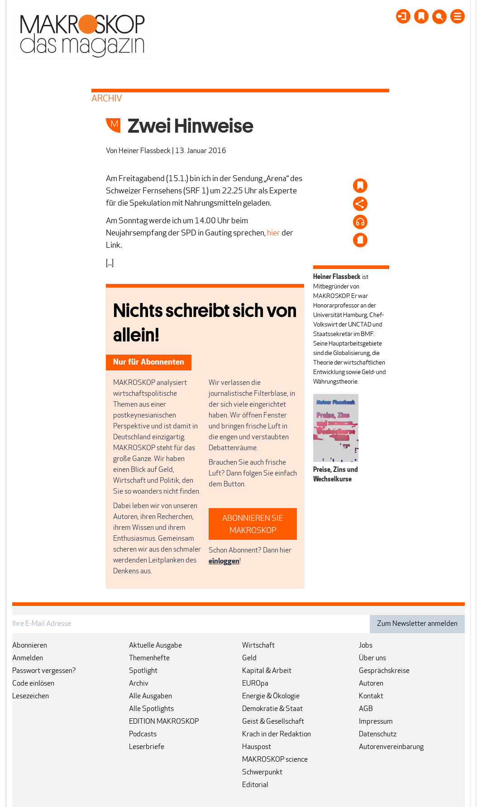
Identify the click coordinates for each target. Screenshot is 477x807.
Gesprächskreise (384, 671)
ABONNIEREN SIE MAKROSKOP (252, 524)
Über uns (372, 658)
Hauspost (256, 747)
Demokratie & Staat (272, 709)
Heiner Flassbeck (145, 151)
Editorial (255, 785)
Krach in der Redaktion (276, 734)
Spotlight (143, 671)
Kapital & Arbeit (266, 671)
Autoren (371, 683)
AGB (366, 709)
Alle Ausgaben (150, 696)
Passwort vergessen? (44, 671)
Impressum (376, 721)
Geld (249, 658)
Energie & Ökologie (271, 696)
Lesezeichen (30, 696)
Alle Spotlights (151, 709)
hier (273, 233)
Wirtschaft (258, 645)
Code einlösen (33, 683)
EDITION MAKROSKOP (164, 721)
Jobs (365, 645)
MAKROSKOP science (275, 760)
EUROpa (255, 683)
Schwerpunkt (262, 772)
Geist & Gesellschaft (273, 721)
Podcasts (143, 734)
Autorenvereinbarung (391, 747)
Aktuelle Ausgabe (155, 645)
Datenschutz (377, 734)
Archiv (138, 683)
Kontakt (371, 696)
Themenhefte (149, 658)
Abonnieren (29, 645)
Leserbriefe (146, 747)
